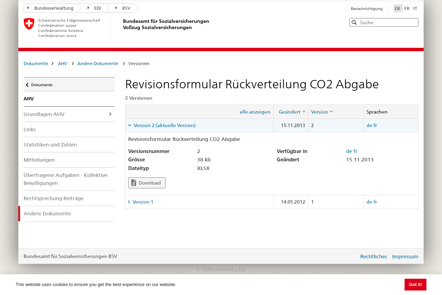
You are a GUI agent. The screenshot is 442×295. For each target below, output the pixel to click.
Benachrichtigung (367, 8)
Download (146, 182)
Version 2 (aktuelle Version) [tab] (164, 125)
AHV (62, 63)
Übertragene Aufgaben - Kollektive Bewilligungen (65, 179)
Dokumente (36, 63)
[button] (412, 22)
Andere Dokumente (97, 63)
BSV (123, 8)
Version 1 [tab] (142, 202)
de (369, 125)
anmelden (348, 256)
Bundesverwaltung (50, 8)
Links (30, 129)
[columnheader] (290, 111)
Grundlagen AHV (44, 114)
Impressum (405, 256)
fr (375, 125)
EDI (94, 8)
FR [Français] (407, 8)
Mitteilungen (39, 160)
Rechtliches (373, 256)
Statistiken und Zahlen (50, 144)
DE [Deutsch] (398, 8)
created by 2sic (229, 269)
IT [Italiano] (415, 8)
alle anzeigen (255, 112)
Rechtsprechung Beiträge (53, 198)
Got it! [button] (415, 284)
